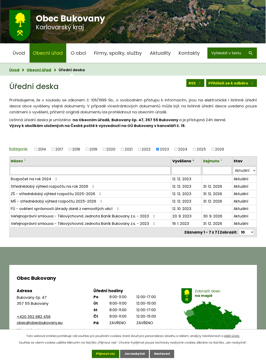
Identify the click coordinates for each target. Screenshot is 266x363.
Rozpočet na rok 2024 (35, 179)
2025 (201, 149)
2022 (146, 149)
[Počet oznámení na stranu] (246, 232)
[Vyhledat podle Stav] (244, 170)
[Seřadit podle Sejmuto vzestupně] (221, 159)
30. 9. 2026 (212, 216)
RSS (195, 83)
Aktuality (160, 53)
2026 (219, 149)
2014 (42, 149)
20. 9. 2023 (182, 216)
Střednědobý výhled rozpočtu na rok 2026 (53, 186)
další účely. (232, 336)
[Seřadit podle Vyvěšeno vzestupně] (193, 159)
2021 (128, 149)
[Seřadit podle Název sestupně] (25, 160)
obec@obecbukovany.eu (40, 322)
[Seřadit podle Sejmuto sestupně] (221, 160)
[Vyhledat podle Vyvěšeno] (186, 170)
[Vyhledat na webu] (232, 53)
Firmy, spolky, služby (118, 53)
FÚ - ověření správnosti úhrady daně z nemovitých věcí (65, 208)
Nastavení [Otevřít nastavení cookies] (163, 354)
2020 (110, 149)
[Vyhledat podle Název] (90, 170)
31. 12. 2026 (212, 186)
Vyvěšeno (181, 161)
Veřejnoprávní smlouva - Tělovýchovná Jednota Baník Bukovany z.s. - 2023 (84, 216)
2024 (182, 149)
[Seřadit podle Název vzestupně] (25, 159)
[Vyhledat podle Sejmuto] (217, 170)
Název (17, 161)
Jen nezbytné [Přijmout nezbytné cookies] (134, 354)
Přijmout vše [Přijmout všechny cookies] (104, 354)
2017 (59, 149)
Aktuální (241, 179)
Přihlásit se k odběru (231, 83)
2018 (76, 149)
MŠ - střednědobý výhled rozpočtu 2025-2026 (57, 201)
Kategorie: (18, 148)
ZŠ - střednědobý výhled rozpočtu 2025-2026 (57, 193)
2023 (164, 149)
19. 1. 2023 (180, 223)
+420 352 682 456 (34, 316)
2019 (93, 149)
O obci (78, 53)
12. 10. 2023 (181, 208)
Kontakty (189, 53)
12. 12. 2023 (181, 179)
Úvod (19, 53)
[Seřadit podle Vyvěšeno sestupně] (193, 160)
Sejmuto (211, 161)
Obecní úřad (48, 53)
